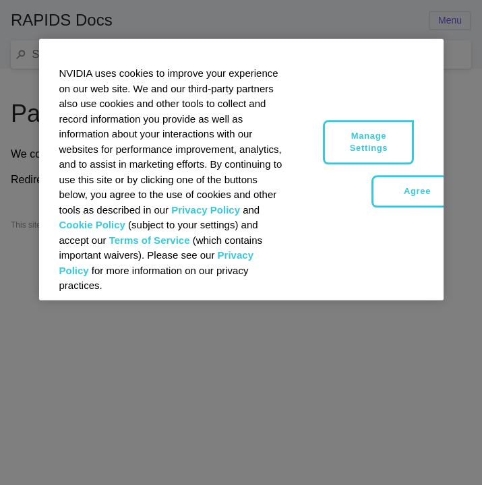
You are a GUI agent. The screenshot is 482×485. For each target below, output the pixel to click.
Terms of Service (149, 239)
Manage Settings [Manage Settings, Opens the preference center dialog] (369, 142)
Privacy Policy (205, 209)
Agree (417, 191)
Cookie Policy (92, 224)
